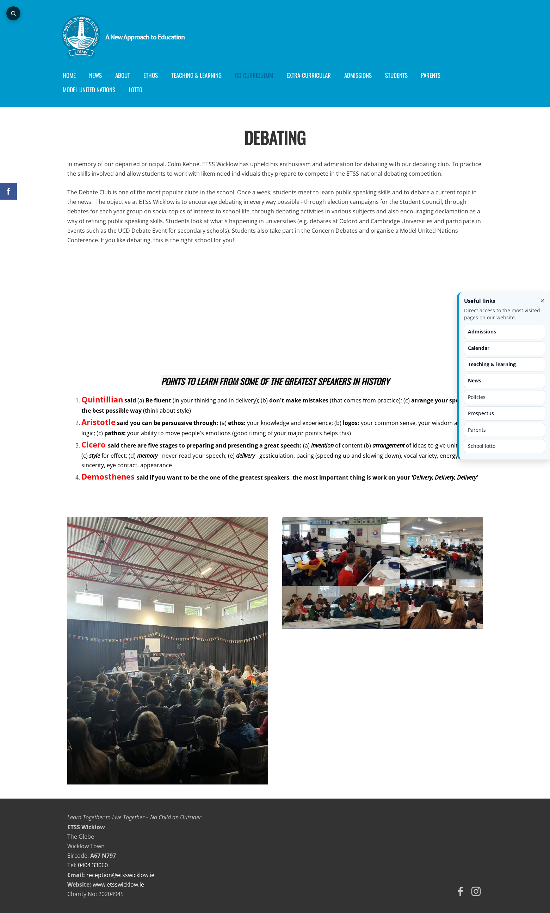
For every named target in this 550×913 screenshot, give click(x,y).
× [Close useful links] (542, 300)
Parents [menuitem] (436, 75)
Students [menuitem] (402, 75)
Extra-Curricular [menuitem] (314, 75)
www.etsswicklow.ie (118, 884)
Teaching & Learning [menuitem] (202, 75)
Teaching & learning (492, 364)
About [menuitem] (128, 75)
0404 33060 (93, 865)
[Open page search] (14, 14)
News (474, 380)
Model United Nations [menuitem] (94, 89)
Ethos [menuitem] (156, 75)
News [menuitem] (101, 75)
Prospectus (481, 413)
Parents (477, 429)
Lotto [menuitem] (141, 89)
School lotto (481, 446)
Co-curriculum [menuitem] (260, 75)
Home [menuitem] (74, 75)
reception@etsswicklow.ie (120, 875)
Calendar (478, 348)
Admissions (482, 331)
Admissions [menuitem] (363, 75)
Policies (477, 397)
